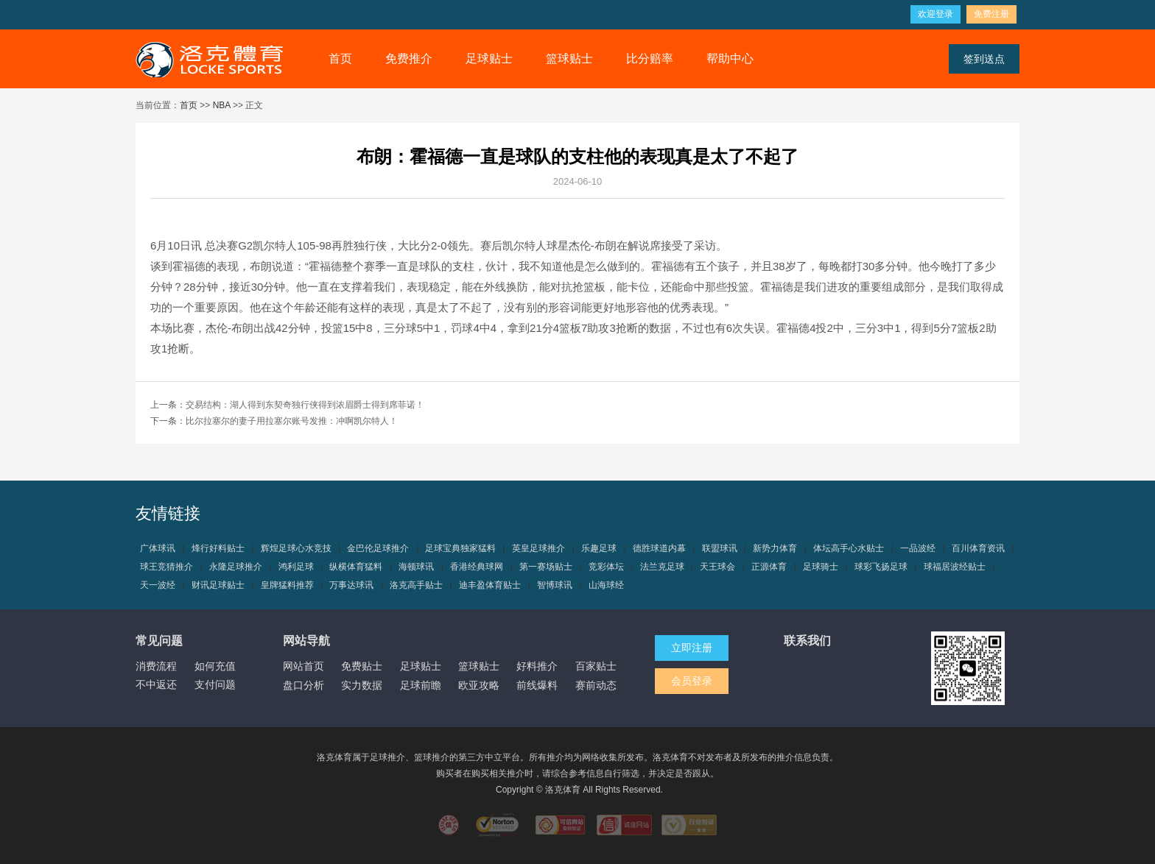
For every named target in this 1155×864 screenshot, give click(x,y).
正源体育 (769, 567)
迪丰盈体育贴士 (490, 585)
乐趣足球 (599, 548)
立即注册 (691, 648)
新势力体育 (775, 548)
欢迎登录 (935, 14)
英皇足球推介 (538, 548)
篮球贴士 (569, 58)
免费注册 (991, 14)
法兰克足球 (662, 567)
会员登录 (691, 681)
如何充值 (215, 666)
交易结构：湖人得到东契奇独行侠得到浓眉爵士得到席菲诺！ (305, 405)
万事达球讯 (351, 585)
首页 (340, 58)
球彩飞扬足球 (881, 567)
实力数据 (361, 685)
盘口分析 (303, 685)
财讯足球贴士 (218, 585)
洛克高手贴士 (416, 585)
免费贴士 (361, 666)
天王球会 (717, 567)
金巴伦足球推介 (378, 548)
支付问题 (215, 684)
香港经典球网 (476, 567)
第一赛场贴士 (545, 567)
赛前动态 (596, 685)
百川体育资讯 (978, 548)
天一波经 (157, 585)
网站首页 (303, 666)
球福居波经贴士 (955, 567)
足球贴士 (489, 58)
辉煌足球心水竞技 (296, 548)
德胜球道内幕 (659, 548)
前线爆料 (537, 685)
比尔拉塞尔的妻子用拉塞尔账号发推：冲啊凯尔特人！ (292, 421)
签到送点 (984, 59)
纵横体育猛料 (355, 567)
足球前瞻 (420, 685)
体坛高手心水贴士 (848, 548)
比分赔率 (649, 58)
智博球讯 (554, 585)
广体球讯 (157, 548)
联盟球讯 (719, 548)
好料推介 (537, 666)
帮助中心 (730, 58)
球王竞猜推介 (166, 567)
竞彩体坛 (606, 567)
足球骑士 (820, 567)
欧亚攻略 (478, 685)
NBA (222, 105)
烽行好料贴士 (218, 548)
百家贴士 (596, 666)
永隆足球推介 (235, 567)
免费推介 (408, 58)
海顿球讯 (416, 567)
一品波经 (917, 548)
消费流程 (156, 666)
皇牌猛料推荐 (287, 585)
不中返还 (156, 684)
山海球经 (606, 585)
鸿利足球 (296, 567)
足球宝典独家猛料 (460, 548)
